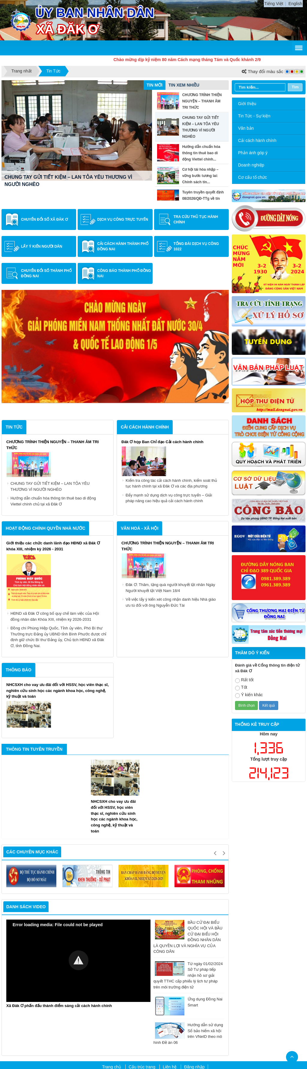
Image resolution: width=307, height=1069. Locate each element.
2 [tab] (224, 320)
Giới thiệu (247, 103)
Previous (215, 775)
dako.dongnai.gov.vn (162, 1036)
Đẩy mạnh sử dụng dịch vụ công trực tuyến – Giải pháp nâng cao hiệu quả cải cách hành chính (169, 420)
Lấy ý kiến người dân (41, 246)
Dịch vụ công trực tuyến (122, 219)
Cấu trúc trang (142, 989)
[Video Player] (78, 883)
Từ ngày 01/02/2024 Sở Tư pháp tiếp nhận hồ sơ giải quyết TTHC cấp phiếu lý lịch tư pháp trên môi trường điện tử (188, 897)
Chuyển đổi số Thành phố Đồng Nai (46, 273)
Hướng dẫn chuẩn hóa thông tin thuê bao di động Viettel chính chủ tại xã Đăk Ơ (53, 423)
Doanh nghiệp (251, 165)
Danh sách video (26, 828)
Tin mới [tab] (154, 85)
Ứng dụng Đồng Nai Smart (188, 924)
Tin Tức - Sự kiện (254, 115)
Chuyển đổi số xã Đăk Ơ (44, 219)
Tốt (241, 688)
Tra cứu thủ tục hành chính (196, 219)
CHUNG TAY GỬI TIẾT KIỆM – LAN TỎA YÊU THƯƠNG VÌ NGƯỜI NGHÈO (50, 409)
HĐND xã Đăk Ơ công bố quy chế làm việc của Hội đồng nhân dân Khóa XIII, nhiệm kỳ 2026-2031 (54, 539)
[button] (78, 882)
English (295, 3)
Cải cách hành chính (257, 140)
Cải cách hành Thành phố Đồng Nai (122, 246)
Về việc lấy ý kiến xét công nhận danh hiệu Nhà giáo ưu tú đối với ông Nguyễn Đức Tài (171, 525)
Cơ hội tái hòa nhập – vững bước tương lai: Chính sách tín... (200, 175)
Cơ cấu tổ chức (252, 177)
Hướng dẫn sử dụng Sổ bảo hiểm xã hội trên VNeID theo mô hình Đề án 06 (188, 955)
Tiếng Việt (273, 3)
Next (224, 775)
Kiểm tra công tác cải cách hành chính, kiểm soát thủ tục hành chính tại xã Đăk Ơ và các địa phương (171, 405)
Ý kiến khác (249, 695)
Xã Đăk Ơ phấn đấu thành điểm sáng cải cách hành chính (59, 928)
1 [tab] (215, 320)
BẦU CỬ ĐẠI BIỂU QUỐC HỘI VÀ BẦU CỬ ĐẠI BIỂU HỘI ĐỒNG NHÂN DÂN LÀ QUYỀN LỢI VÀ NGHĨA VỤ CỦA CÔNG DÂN (188, 859)
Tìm (295, 87)
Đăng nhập (194, 989)
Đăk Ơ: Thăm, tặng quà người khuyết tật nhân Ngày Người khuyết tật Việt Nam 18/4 (170, 510)
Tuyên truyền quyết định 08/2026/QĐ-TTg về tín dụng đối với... (203, 198)
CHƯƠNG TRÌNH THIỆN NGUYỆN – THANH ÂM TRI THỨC (68, 184)
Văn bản (246, 128)
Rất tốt (244, 680)
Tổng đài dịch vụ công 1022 (196, 246)
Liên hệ (170, 989)
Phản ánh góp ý (252, 152)
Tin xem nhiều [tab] (183, 85)
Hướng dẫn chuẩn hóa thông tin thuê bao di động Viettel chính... (201, 153)
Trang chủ (111, 989)
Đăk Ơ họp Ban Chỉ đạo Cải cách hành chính (162, 364)
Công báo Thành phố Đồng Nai (124, 273)
